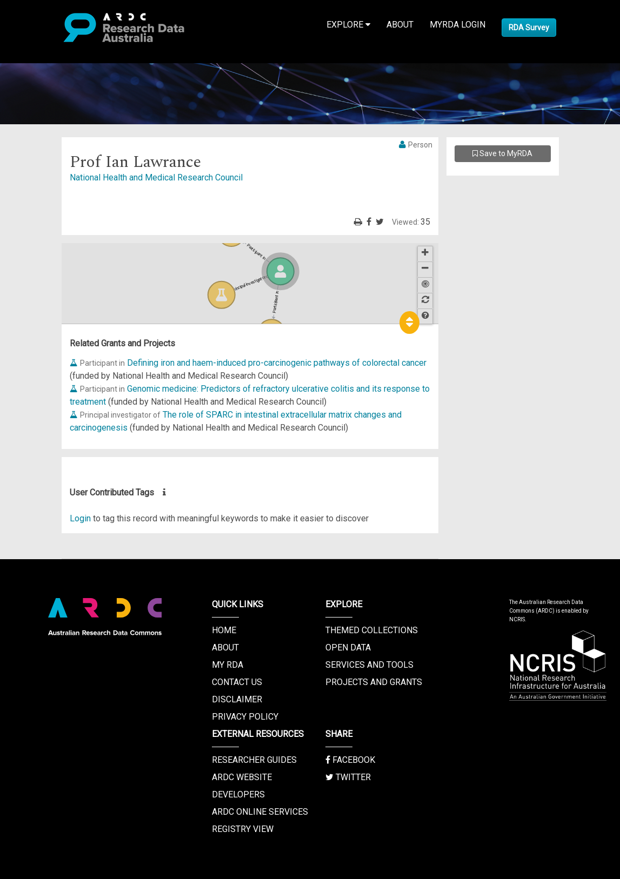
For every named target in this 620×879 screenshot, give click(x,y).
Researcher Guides (254, 760)
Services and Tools (369, 665)
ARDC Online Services (260, 812)
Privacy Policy (245, 717)
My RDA (227, 665)
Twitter (348, 777)
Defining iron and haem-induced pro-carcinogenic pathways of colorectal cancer (276, 363)
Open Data (348, 647)
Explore (348, 24)
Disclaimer (237, 699)
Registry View (243, 829)
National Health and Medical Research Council (156, 177)
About (400, 24)
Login (80, 518)
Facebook (350, 760)
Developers (238, 794)
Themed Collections (371, 630)
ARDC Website (242, 777)
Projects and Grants (373, 682)
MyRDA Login (457, 24)
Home (224, 630)
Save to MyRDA (502, 153)
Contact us (237, 682)
